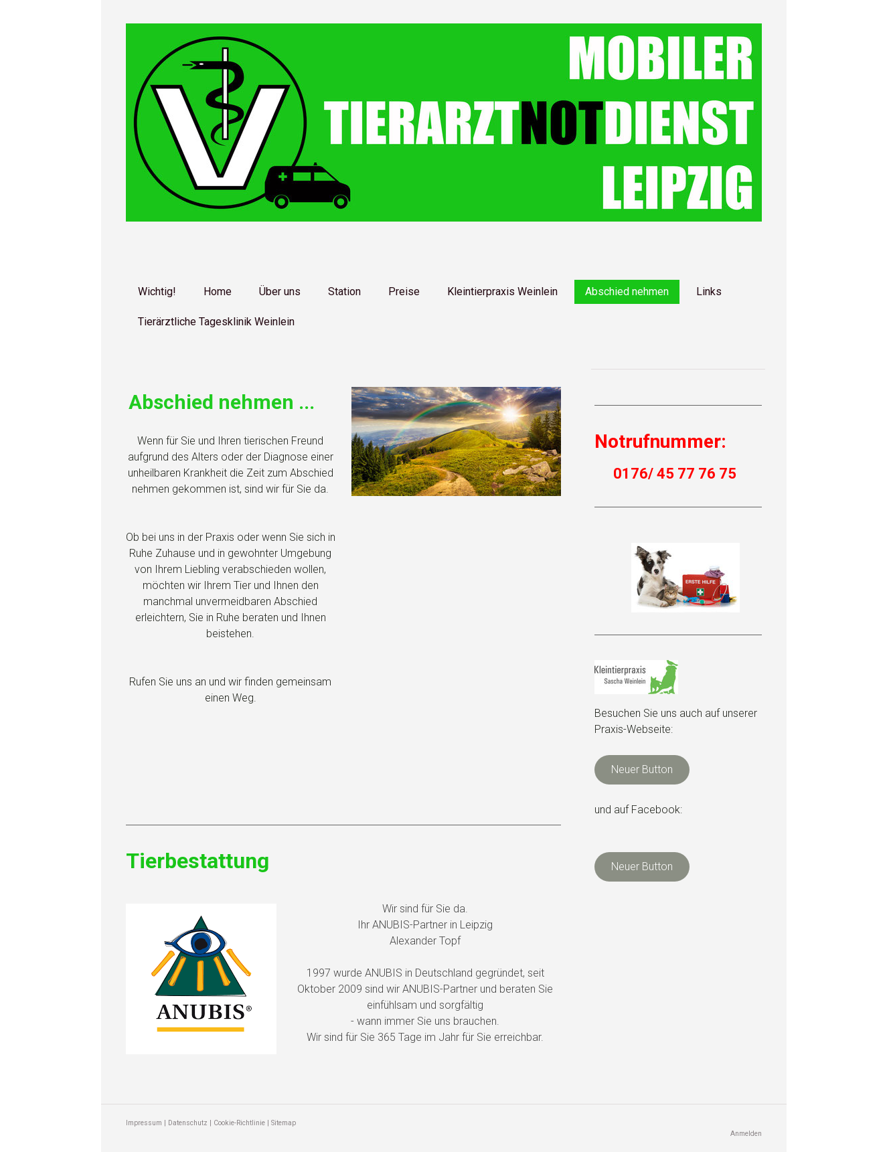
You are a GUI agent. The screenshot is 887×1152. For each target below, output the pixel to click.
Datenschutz (188, 1123)
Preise (404, 291)
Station (344, 291)
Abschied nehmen (627, 291)
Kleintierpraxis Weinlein (502, 291)
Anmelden (746, 1133)
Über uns (280, 291)
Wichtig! (157, 291)
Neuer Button (642, 769)
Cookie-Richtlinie (239, 1123)
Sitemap (283, 1123)
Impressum (144, 1123)
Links (709, 291)
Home (218, 291)
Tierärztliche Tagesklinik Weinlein (216, 321)
